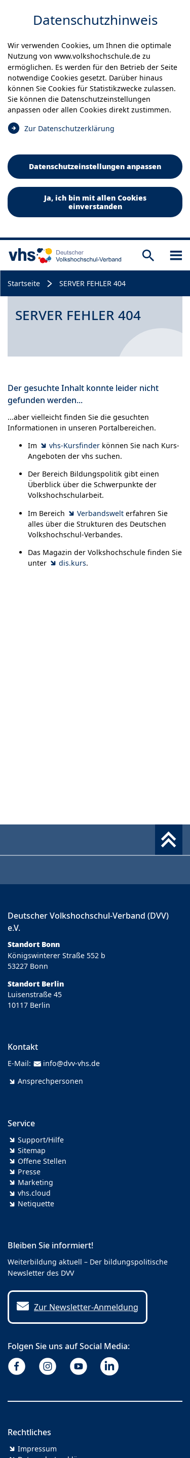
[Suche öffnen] (148, 255)
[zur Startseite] (63, 255)
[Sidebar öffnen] (176, 255)
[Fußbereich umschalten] (168, 839)
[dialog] (95, 120)
